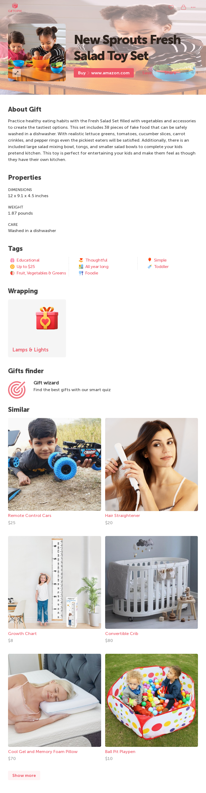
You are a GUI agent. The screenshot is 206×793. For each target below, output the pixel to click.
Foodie (88, 273)
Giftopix (14, 7)
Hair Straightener (122, 515)
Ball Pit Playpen (120, 751)
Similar (19, 409)
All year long (93, 267)
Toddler (158, 267)
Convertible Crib (121, 633)
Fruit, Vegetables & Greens (38, 273)
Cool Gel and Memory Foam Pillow (43, 751)
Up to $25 (22, 267)
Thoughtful (92, 260)
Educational (24, 260)
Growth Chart (22, 633)
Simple (157, 260)
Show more (24, 775)
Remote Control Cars (29, 515)
